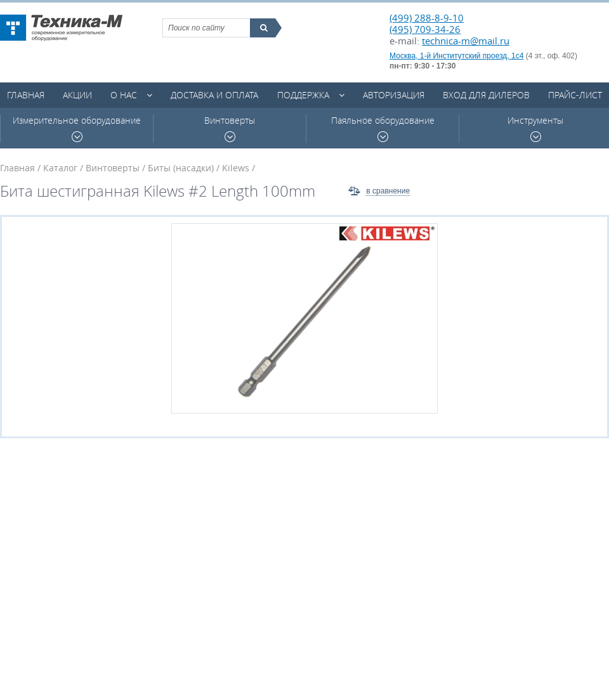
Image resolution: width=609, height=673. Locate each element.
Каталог (60, 168)
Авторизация (393, 95)
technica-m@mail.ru (465, 40)
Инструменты (535, 128)
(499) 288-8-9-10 (427, 17)
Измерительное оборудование (77, 128)
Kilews (235, 168)
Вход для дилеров (486, 95)
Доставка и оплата (214, 95)
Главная (25, 95)
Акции (77, 95)
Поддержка (303, 95)
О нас (123, 95)
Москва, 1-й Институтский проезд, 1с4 (456, 55)
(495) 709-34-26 (425, 29)
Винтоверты (229, 128)
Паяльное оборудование (383, 128)
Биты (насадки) (181, 168)
